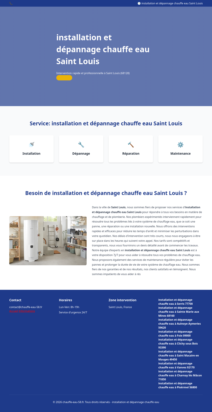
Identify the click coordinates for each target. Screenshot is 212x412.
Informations (27, 311)
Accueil (13, 311)
